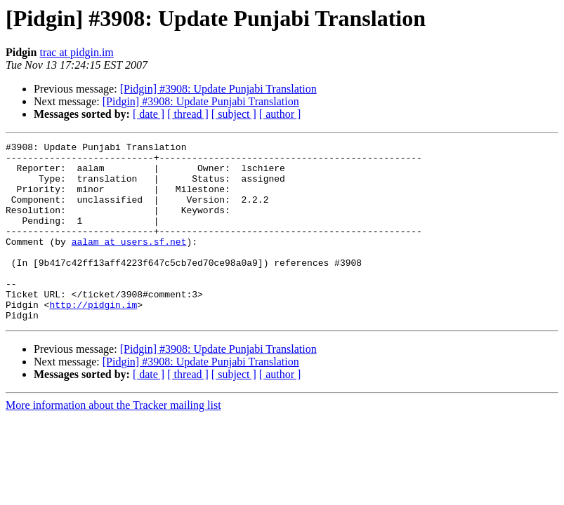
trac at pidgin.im (76, 52)
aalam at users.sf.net (129, 262)
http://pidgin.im (93, 338)
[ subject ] (233, 114)
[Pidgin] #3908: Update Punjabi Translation (218, 89)
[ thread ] (188, 114)
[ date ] (148, 114)
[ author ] (280, 114)
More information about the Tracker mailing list (113, 441)
